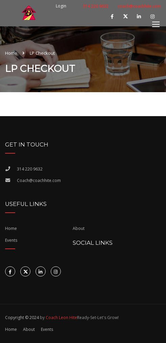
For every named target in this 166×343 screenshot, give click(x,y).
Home (11, 53)
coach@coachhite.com (139, 6)
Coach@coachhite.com (39, 180)
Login (61, 6)
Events (47, 329)
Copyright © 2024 (22, 317)
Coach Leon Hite (61, 317)
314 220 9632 (95, 6)
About (79, 228)
